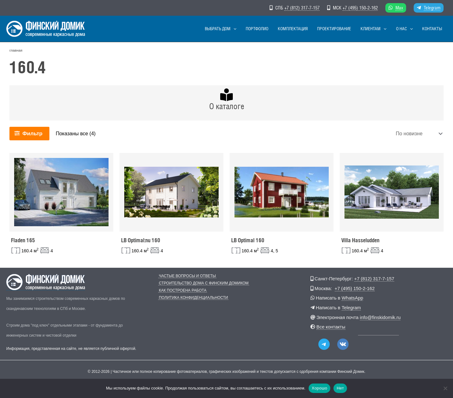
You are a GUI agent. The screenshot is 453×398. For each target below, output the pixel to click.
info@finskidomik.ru (380, 316)
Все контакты (331, 325)
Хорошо (319, 388)
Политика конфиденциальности (192, 298)
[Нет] (445, 388)
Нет (340, 388)
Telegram (432, 7)
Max (399, 7)
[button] (262, 29)
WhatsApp (352, 297)
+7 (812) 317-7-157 (302, 7)
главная (15, 50)
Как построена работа (182, 291)
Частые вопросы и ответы (186, 276)
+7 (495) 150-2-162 (360, 7)
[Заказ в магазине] (418, 133)
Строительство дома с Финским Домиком (203, 283)
